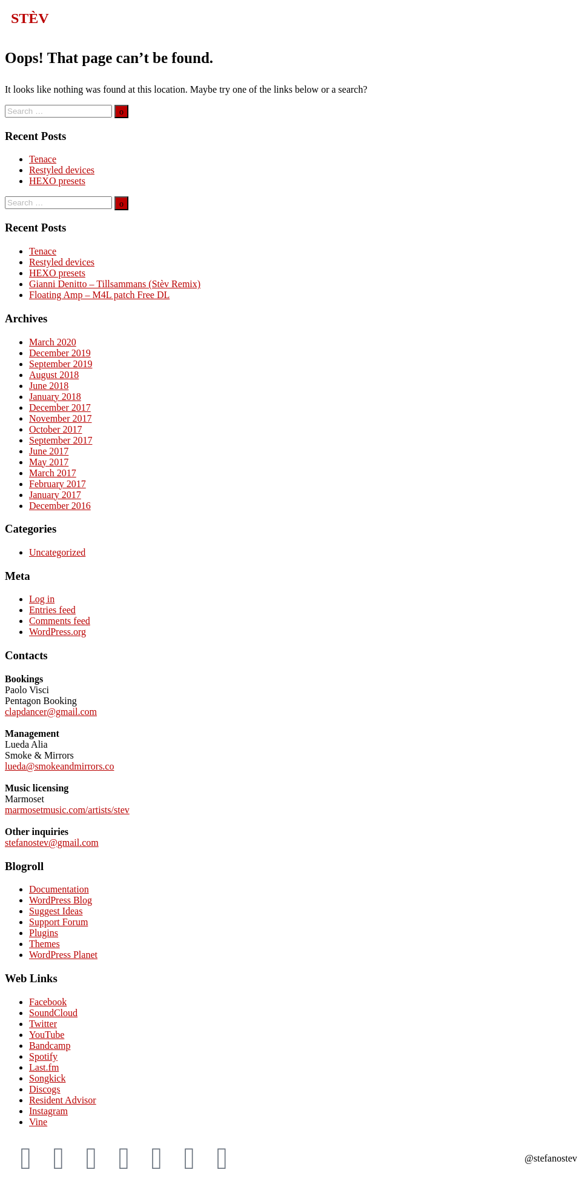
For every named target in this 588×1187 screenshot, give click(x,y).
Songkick (47, 1078)
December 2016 (60, 505)
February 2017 (57, 484)
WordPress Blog (60, 900)
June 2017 (48, 451)
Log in (42, 599)
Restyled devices (61, 170)
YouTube (46, 1034)
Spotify (43, 1056)
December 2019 (60, 353)
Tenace (42, 159)
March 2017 (52, 473)
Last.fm (44, 1067)
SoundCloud (53, 1013)
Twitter (43, 1024)
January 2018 (55, 396)
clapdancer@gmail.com (51, 712)
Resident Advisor (62, 1100)
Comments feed (59, 621)
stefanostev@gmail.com (52, 842)
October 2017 (55, 429)
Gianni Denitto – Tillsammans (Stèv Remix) (114, 284)
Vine (38, 1122)
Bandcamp (49, 1045)
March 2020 (52, 342)
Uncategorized (57, 552)
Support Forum (58, 922)
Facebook (48, 1002)
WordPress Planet (63, 954)
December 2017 (60, 407)
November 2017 (60, 418)
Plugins (43, 933)
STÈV (30, 18)
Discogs (45, 1089)
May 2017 (48, 462)
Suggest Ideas (55, 911)
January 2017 (55, 495)
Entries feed (52, 610)
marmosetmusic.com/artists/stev (67, 810)
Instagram (48, 1111)
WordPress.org (57, 632)
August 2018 (54, 375)
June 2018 (48, 386)
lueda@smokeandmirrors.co (59, 766)
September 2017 (60, 440)
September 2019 (60, 364)
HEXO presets (57, 181)
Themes (44, 944)
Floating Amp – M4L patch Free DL (99, 295)
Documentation (59, 889)
